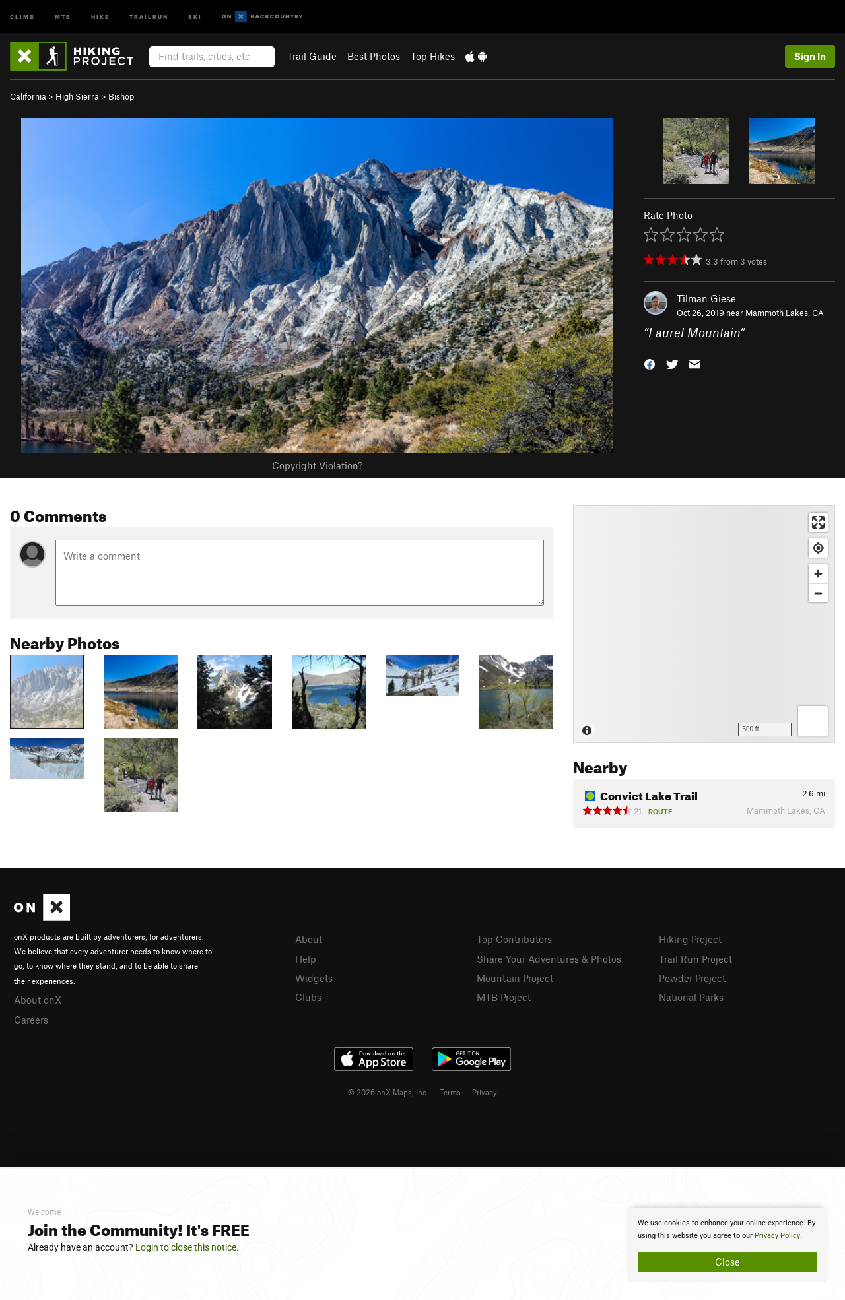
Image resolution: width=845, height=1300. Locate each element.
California (28, 96)
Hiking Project (690, 939)
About (308, 939)
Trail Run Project (695, 959)
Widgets (314, 978)
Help (305, 959)
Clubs (308, 997)
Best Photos (373, 56)
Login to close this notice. (187, 1247)
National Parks (691, 997)
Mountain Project (515, 978)
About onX (37, 1000)
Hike (100, 16)
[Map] (704, 624)
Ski (195, 16)
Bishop (121, 96)
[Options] (813, 721)
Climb (22, 16)
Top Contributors (514, 939)
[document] (727, 1244)
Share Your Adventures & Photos (549, 959)
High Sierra (77, 96)
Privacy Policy (777, 1235)
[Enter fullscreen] (818, 522)
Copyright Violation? (317, 465)
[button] (650, 363)
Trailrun (148, 16)
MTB (63, 16)
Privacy (484, 1092)
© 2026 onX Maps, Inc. (388, 1092)
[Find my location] (818, 548)
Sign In (810, 56)
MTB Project (504, 997)
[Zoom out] (818, 592)
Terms (450, 1092)
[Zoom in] (818, 573)
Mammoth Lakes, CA (784, 313)
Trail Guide (312, 56)
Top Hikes (433, 56)
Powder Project (692, 978)
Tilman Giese (706, 298)
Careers (31, 1019)
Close (727, 1262)
